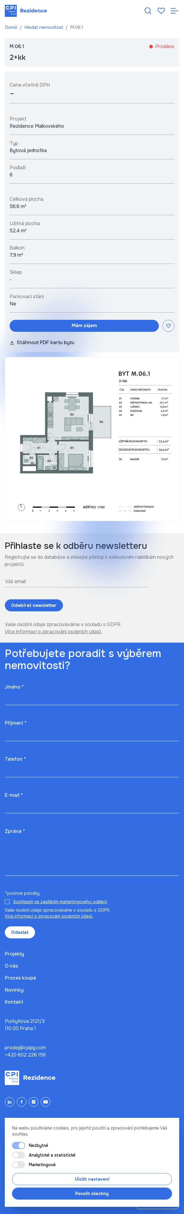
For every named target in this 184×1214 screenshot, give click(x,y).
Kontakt (14, 1002)
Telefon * (15, 759)
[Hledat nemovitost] (148, 11)
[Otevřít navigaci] (174, 11)
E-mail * (14, 795)
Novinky (14, 990)
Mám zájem (84, 326)
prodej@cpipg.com (25, 1047)
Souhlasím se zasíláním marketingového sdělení (60, 901)
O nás (11, 966)
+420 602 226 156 (25, 1055)
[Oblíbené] (161, 11)
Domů (12, 27)
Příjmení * (15, 723)
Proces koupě (20, 978)
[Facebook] (21, 1102)
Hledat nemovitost (44, 27)
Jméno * (14, 687)
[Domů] (26, 11)
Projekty (14, 954)
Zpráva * (15, 831)
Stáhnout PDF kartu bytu (42, 342)
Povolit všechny (92, 1193)
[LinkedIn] (9, 1102)
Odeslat (20, 932)
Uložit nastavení (92, 1179)
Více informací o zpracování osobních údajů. (53, 631)
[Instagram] (33, 1102)
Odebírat (34, 605)
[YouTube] (45, 1102)
